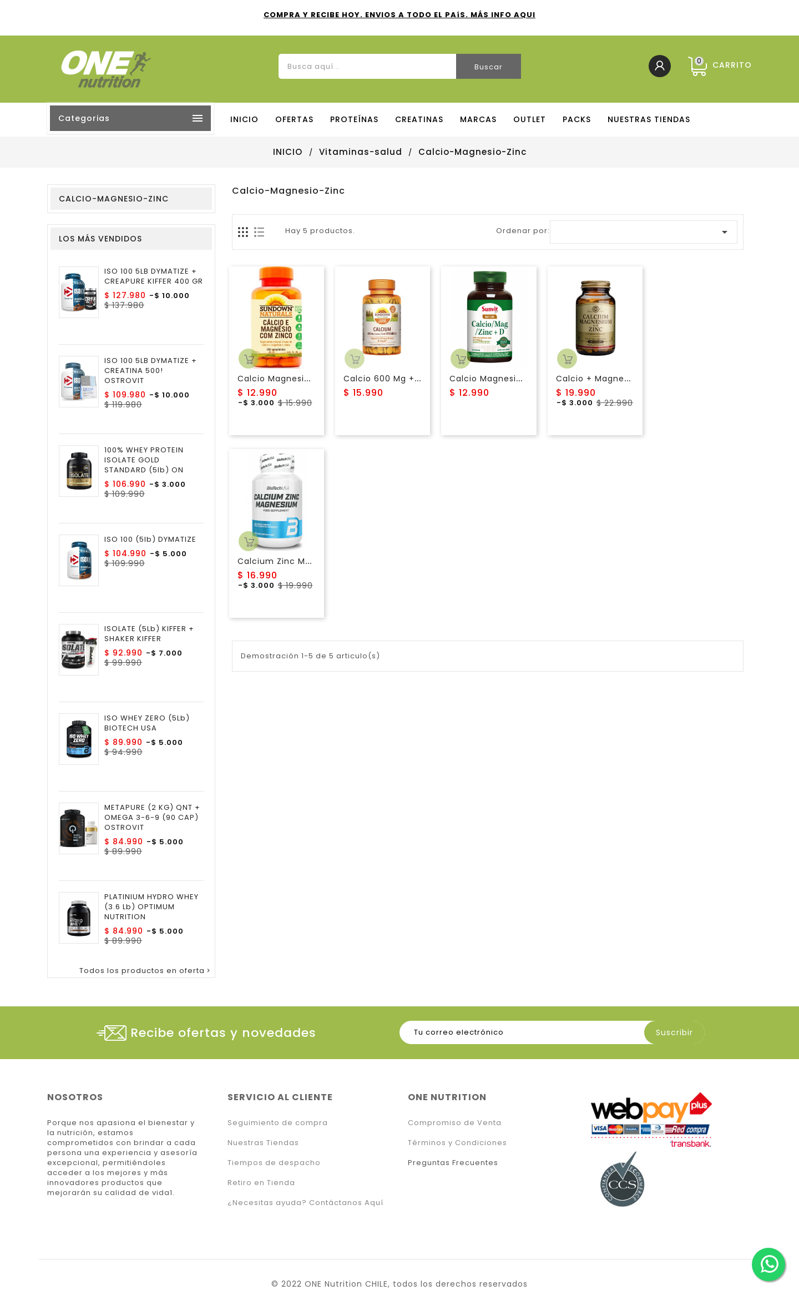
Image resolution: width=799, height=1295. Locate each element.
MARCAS (478, 119)
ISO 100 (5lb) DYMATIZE (150, 540)
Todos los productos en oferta (145, 971)
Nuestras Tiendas (263, 1142)
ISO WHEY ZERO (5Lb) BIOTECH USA (147, 723)
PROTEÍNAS (354, 119)
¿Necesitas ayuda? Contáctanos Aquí (305, 1202)
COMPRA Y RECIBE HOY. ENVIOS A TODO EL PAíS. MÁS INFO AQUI (399, 14)
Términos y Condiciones (457, 1142)
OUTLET (529, 119)
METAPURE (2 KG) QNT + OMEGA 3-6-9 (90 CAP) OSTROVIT (152, 818)
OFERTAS (294, 119)
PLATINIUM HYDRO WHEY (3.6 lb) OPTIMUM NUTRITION (151, 907)
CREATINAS (419, 119)
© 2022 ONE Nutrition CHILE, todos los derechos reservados (399, 1283)
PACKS (577, 119)
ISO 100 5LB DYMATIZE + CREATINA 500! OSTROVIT (150, 371)
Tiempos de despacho (274, 1162)
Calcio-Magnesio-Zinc (114, 198)
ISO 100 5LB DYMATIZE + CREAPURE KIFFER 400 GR (153, 276)
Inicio (244, 119)
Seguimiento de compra (277, 1122)
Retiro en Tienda (261, 1182)
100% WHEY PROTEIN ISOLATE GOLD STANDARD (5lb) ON (144, 460)
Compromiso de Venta (455, 1122)
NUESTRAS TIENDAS (649, 119)
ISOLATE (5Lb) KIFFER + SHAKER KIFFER (149, 634)
